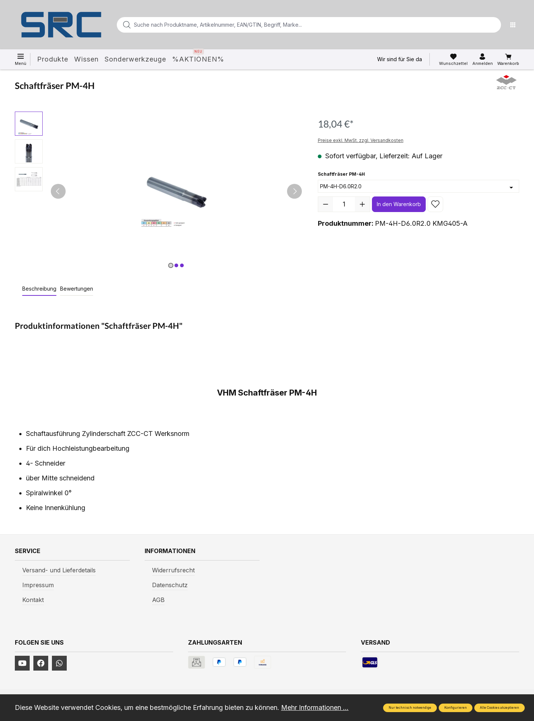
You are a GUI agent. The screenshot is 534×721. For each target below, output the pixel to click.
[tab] (39, 289)
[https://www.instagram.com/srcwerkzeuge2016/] (59, 663)
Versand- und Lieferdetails (59, 570)
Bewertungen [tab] (76, 288)
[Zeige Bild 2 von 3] (176, 265)
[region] (158, 191)
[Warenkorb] (508, 59)
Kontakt (33, 599)
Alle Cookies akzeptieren (499, 708)
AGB (158, 599)
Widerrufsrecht (173, 570)
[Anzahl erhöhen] (362, 204)
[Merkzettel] (453, 59)
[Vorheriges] (58, 191)
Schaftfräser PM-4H (341, 173)
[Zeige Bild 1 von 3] (170, 265)
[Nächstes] (294, 191)
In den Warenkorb (399, 204)
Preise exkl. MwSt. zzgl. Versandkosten (360, 140)
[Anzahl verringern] (325, 204)
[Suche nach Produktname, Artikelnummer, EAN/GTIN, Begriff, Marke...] (297, 24)
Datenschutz (170, 585)
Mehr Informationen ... (315, 707)
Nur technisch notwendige (410, 708)
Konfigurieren (455, 708)
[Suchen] (493, 24)
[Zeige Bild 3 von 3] (182, 265)
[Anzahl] (344, 204)
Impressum (38, 585)
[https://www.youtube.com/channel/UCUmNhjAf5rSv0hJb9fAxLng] (22, 663)
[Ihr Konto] (482, 59)
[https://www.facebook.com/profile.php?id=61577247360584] (40, 663)
